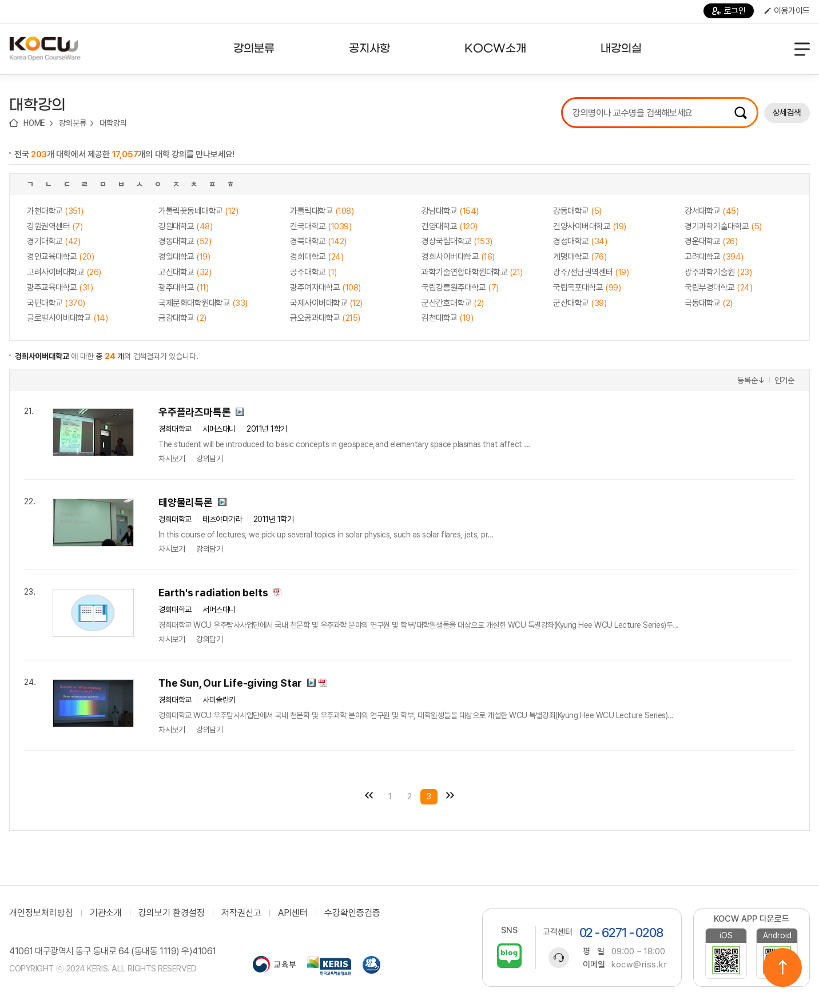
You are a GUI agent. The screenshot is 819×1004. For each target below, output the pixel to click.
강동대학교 (577, 211)
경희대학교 (316, 257)
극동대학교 (709, 303)
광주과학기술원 (718, 272)
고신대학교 (184, 272)
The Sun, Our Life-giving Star (230, 683)
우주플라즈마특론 (194, 412)
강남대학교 (450, 211)
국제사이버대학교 (326, 303)
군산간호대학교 (453, 303)
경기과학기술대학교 (723, 226)
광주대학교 (183, 287)
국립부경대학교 (718, 287)
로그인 (729, 11)
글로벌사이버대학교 (67, 318)
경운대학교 (711, 241)
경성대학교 (580, 241)
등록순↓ (751, 380)
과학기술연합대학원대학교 (472, 272)
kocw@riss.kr (639, 964)
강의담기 (209, 458)
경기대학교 (53, 241)
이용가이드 (787, 11)
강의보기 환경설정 (171, 913)
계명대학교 (579, 257)
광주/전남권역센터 (591, 272)
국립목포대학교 (587, 287)
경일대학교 (184, 257)
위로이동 (782, 967)
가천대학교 (55, 211)
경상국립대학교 (457, 241)
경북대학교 (318, 241)
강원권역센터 (54, 226)
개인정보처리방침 (41, 913)
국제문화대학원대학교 (203, 303)
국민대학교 (56, 303)
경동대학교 (184, 241)
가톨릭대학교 (321, 211)
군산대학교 (579, 303)
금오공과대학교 (325, 318)
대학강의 (113, 123)
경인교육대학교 (60, 257)
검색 (740, 112)
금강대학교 (182, 318)
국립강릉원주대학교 (460, 287)
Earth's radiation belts (213, 593)
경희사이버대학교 (458, 257)
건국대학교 (320, 226)
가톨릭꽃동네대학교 (198, 211)
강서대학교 (711, 211)
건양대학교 (450, 226)
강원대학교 (185, 226)
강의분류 (72, 123)
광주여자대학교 (325, 287)
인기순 (784, 380)
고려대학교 (714, 257)
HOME (34, 123)
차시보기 (171, 458)
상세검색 (787, 112)
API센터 (293, 913)
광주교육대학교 (60, 287)
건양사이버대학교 (589, 226)
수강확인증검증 (352, 913)
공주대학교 (313, 272)
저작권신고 (241, 913)
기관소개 (106, 913)
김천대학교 (447, 318)
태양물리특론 (185, 502)
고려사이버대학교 (64, 272)
